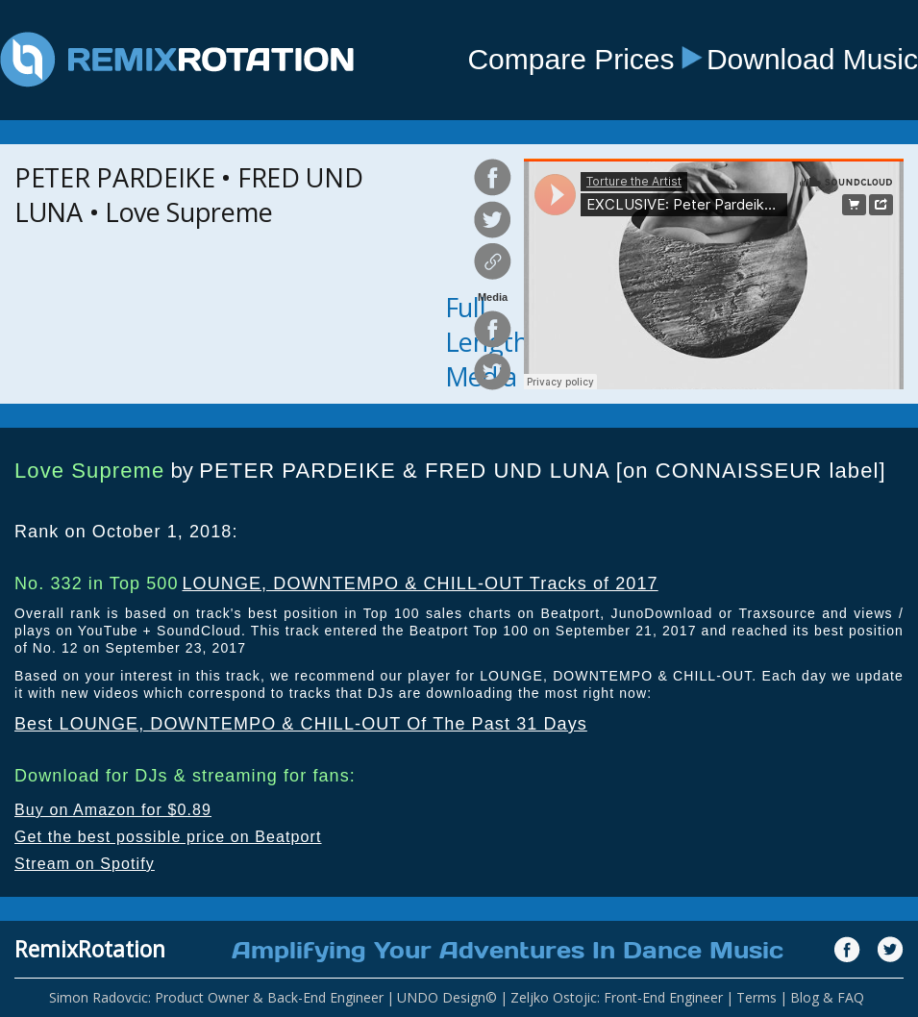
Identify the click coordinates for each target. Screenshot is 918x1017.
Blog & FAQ (827, 997)
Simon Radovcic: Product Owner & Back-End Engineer (216, 997)
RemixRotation (89, 948)
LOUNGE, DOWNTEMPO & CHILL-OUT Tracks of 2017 (419, 583)
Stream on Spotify (84, 864)
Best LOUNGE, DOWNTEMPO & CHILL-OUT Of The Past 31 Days (300, 723)
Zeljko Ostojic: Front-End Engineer (616, 997)
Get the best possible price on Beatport (168, 837)
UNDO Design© (447, 997)
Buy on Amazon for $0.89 (112, 810)
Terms (756, 997)
